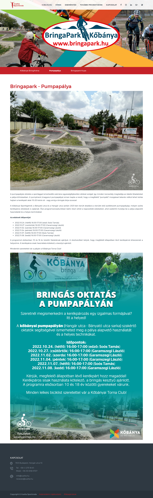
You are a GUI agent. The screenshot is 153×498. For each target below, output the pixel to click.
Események (70, 5)
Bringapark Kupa (78, 70)
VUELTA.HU (47, 5)
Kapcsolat (111, 5)
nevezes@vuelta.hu (24, 479)
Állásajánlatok (70, 494)
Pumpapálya (55, 70)
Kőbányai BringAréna (29, 70)
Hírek (58, 5)
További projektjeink (91, 5)
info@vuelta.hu (22, 476)
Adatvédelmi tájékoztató (50, 494)
